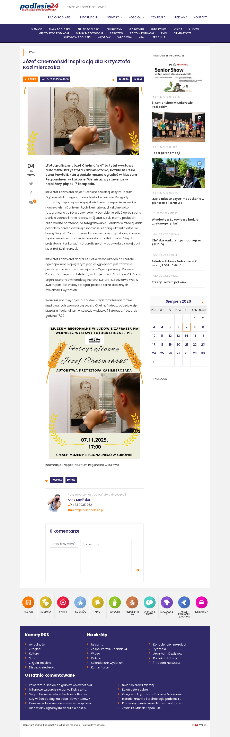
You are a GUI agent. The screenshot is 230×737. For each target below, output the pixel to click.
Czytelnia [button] (158, 17)
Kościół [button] (135, 17)
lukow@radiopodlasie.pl (86, 510)
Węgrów (104, 37)
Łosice (177, 29)
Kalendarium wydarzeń (107, 663)
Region (28, 604)
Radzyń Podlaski (142, 33)
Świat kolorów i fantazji (138, 685)
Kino (98, 604)
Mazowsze (166, 605)
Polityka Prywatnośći (93, 725)
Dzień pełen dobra (135, 689)
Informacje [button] (89, 17)
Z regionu (35, 649)
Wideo (95, 653)
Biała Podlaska (60, 29)
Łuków (194, 29)
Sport (63, 604)
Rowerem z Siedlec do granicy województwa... (61, 685)
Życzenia (159, 649)
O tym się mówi (150, 605)
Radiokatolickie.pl (165, 658)
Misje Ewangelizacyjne (184, 607)
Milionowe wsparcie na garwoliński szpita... (58, 689)
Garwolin (136, 29)
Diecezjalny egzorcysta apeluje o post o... (58, 708)
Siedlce (36, 29)
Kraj (142, 37)
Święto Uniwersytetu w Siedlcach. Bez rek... (59, 694)
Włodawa (124, 37)
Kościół (80, 604)
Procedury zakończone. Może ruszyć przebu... (154, 703)
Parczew (116, 33)
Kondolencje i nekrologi (169, 644)
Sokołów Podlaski (77, 37)
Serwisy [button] (113, 17)
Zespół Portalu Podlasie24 (109, 649)
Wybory (115, 604)
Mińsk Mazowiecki (89, 33)
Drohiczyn (114, 29)
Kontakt (200, 17)
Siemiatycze (182, 33)
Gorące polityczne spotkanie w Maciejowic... (153, 694)
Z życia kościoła (40, 663)
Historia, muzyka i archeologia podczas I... (151, 699)
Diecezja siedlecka (42, 667)
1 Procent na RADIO (166, 663)
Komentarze (100, 667)
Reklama (181, 17)
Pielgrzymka (132, 605)
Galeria (96, 658)
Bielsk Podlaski (88, 29)
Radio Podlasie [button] (59, 17)
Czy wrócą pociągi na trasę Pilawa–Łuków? (59, 699)
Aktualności (37, 644)
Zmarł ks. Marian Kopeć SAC (141, 708)
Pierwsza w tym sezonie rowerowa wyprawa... (61, 703)
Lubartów (158, 29)
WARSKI (202, 725)
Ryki (164, 33)
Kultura (31, 79)
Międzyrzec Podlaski (54, 33)
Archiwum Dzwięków (167, 653)
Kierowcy (201, 604)
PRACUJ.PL (159, 37)
